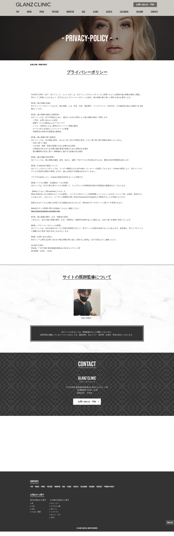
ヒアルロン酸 (55, 510)
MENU (29, 11)
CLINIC (95, 11)
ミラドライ (55, 516)
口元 (33, 510)
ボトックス (55, 508)
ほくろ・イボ (55, 519)
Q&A (83, 11)
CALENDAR (124, 11)
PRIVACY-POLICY (36, 491)
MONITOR (70, 11)
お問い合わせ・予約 (145, 4)
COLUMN (139, 11)
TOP (17, 11)
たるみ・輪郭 (36, 516)
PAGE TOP (169, 522)
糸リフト (54, 513)
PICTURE (55, 11)
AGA (52, 522)
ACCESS (109, 11)
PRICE (42, 11)
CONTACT (154, 11)
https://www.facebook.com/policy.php (45, 211)
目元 (33, 513)
